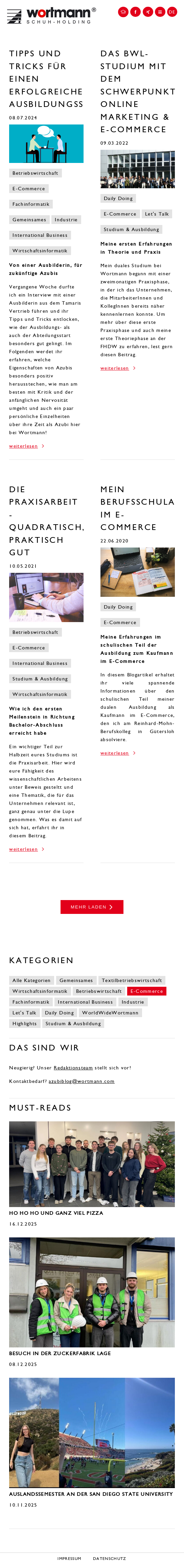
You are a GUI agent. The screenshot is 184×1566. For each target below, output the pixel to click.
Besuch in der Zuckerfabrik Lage (60, 1353)
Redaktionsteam (73, 1068)
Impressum (69, 1558)
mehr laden (89, 907)
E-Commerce (29, 189)
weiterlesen (23, 446)
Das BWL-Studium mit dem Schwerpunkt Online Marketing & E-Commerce (138, 92)
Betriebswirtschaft (35, 173)
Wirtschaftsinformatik (40, 251)
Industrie (66, 220)
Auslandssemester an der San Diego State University (91, 1494)
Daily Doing (118, 198)
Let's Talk (157, 214)
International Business (40, 235)
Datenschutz (110, 1558)
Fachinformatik (31, 204)
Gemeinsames (29, 220)
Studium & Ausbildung (131, 229)
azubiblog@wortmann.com (82, 1081)
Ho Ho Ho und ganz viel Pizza (56, 1213)
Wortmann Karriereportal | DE (51, 15)
